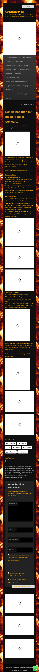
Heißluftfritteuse (26, 472)
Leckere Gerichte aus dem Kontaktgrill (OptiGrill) (16, 96)
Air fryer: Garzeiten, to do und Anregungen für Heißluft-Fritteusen (18, 88)
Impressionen (9, 61)
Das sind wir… (27, 57)
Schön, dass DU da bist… (13, 57)
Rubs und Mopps (10, 65)
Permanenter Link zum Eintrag (14, 477)
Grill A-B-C (18, 73)
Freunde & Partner (23, 65)
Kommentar (13, 503)
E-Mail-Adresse (13, 539)
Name (11, 529)
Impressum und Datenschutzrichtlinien (16, 81)
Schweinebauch (25, 474)
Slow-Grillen (19, 61)
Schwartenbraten (14, 474)
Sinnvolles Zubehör (11, 69)
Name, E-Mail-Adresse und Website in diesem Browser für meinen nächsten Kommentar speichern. (20, 557)
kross (7, 474)
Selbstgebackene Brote (12, 77)
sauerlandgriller (10, 128)
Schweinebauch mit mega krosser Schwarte (18, 470)
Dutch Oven (9, 73)
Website (11, 549)
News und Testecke (24, 69)
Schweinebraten (10, 476)
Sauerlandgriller (14, 11)
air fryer (18, 472)
